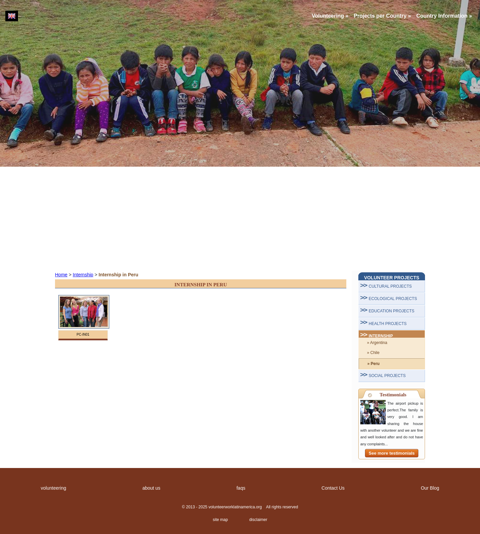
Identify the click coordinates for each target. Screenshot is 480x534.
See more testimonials (392, 453)
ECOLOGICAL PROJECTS (393, 298)
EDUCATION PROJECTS (391, 311)
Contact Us (333, 488)
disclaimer (258, 519)
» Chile (373, 352)
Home (61, 274)
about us (151, 488)
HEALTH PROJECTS (388, 323)
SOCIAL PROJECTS (387, 375)
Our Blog (430, 488)
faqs (240, 488)
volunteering (53, 488)
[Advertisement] (240, 218)
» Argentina (377, 342)
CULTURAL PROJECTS (390, 286)
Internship (83, 274)
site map (220, 519)
